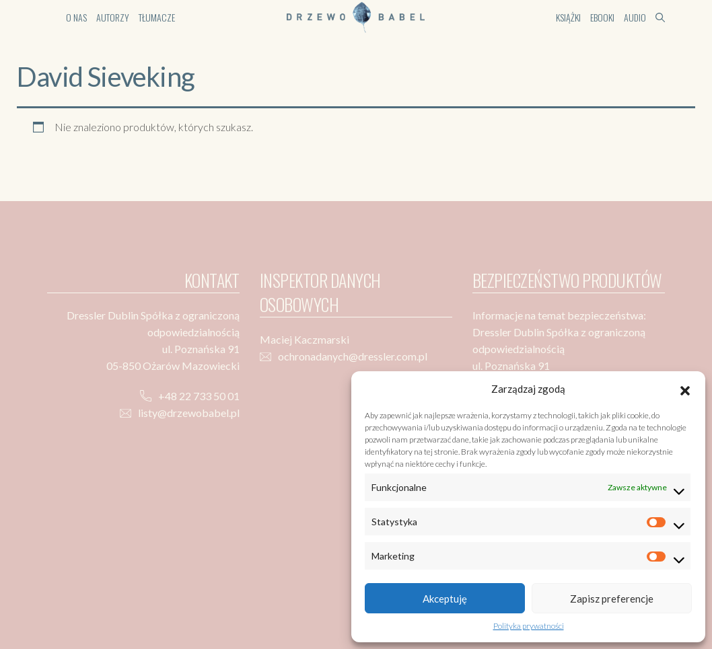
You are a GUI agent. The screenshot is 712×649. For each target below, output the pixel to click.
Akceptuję (445, 599)
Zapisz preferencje (611, 599)
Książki (568, 17)
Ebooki (602, 17)
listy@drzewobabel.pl (189, 412)
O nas (76, 17)
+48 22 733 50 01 (199, 395)
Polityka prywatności (528, 626)
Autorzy (112, 17)
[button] (685, 388)
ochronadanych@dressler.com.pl (352, 356)
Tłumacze (157, 17)
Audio (635, 17)
